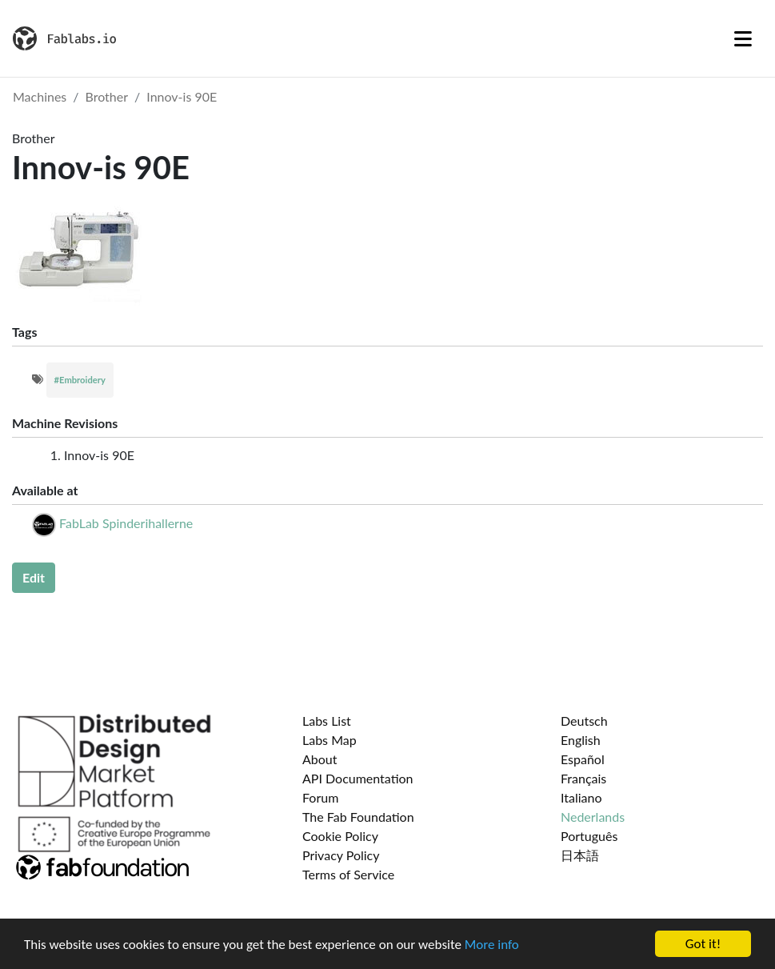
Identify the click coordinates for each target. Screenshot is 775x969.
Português (589, 835)
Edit (33, 577)
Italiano (581, 797)
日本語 (580, 855)
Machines (39, 96)
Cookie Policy (340, 835)
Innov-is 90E (181, 96)
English (581, 739)
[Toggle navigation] (743, 38)
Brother (107, 96)
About (320, 759)
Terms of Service (348, 874)
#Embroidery (80, 379)
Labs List (326, 720)
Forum (320, 797)
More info (492, 944)
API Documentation (357, 778)
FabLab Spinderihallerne (126, 523)
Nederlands (593, 816)
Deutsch (584, 720)
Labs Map (329, 739)
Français (583, 778)
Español (583, 759)
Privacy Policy (341, 855)
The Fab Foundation (358, 816)
